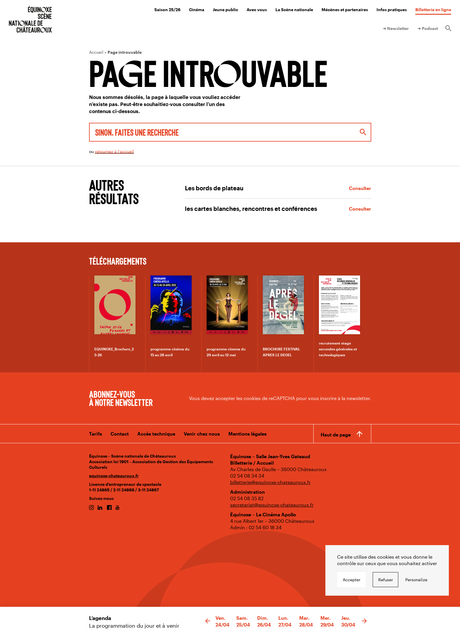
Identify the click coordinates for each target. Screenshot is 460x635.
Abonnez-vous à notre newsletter (121, 398)
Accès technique (156, 433)
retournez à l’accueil (114, 151)
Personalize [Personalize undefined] (416, 579)
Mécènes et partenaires (345, 9)
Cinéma (196, 9)
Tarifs (95, 433)
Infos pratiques (392, 9)
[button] (207, 621)
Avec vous (257, 9)
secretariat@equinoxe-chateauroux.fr (272, 505)
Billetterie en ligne (433, 9)
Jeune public (225, 9)
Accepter (351, 579)
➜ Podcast (427, 28)
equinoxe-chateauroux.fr (114, 475)
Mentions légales (247, 433)
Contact (120, 433)
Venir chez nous (202, 433)
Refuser (385, 579)
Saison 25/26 (167, 9)
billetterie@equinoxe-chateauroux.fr (270, 482)
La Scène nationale (294, 9)
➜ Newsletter (396, 28)
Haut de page (336, 434)
